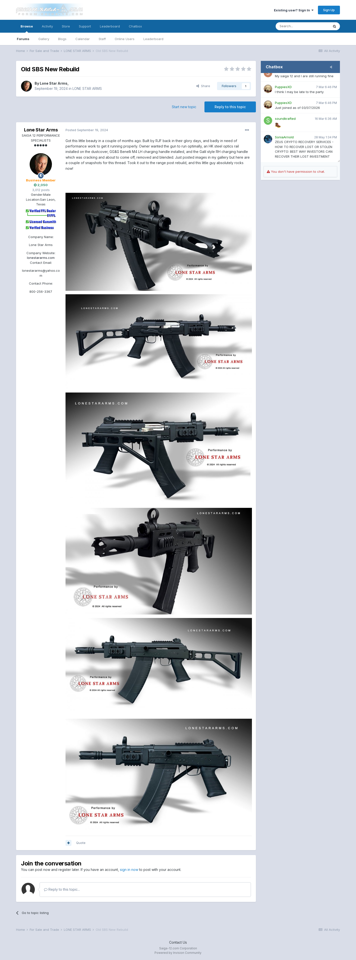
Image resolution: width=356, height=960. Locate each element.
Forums (23, 39)
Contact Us (178, 942)
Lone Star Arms (53, 83)
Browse (27, 28)
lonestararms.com (41, 258)
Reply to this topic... (62, 889)
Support (85, 26)
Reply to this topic (230, 107)
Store (66, 26)
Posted (87, 130)
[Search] (302, 26)
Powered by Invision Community (178, 953)
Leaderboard (153, 39)
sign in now (129, 869)
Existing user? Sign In (293, 10)
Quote (81, 843)
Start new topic (184, 107)
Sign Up (329, 10)
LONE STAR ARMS (87, 88)
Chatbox (135, 26)
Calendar (82, 39)
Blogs (62, 39)
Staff (102, 39)
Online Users (124, 39)
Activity (47, 26)
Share (203, 86)
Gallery (43, 39)
